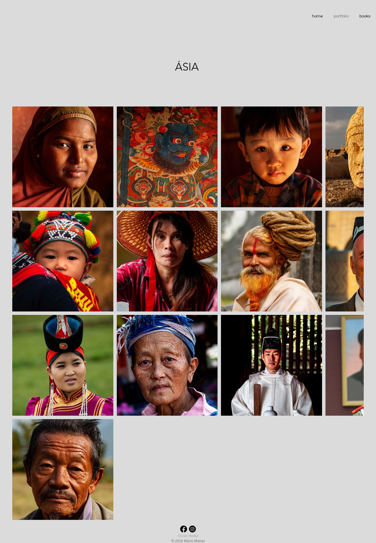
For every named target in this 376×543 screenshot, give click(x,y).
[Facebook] (183, 529)
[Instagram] (192, 529)
